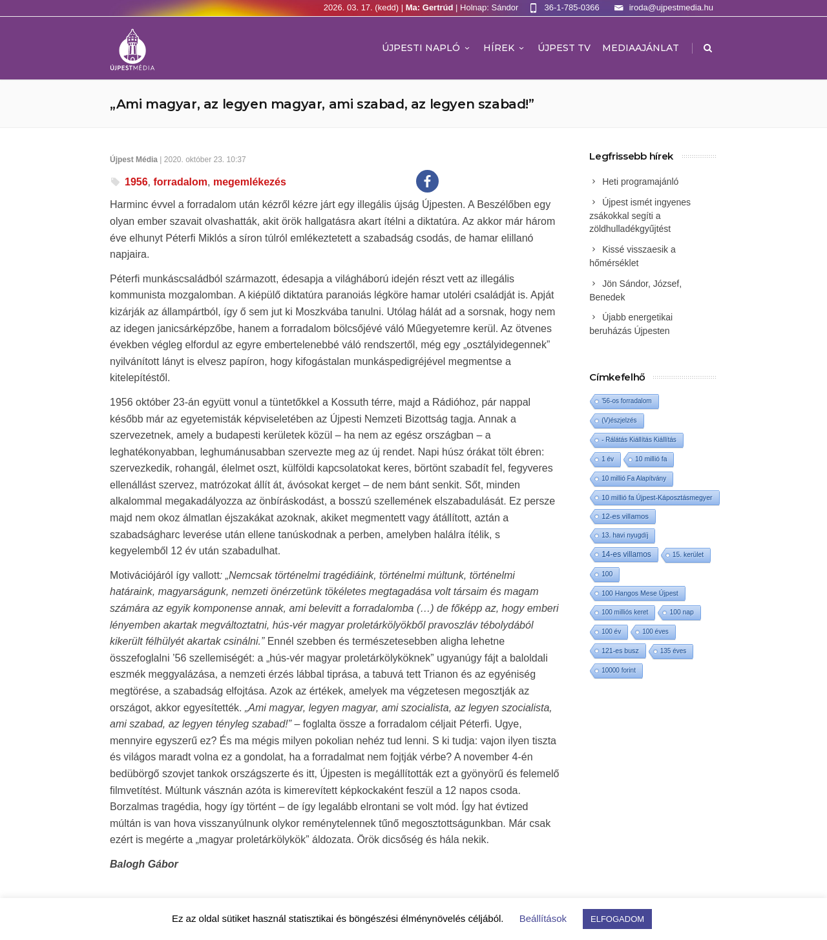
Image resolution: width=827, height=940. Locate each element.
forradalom (180, 181)
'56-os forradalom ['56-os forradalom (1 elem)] (627, 400)
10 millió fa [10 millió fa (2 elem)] (651, 459)
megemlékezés (249, 181)
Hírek (504, 48)
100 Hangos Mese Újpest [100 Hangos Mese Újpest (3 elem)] (640, 593)
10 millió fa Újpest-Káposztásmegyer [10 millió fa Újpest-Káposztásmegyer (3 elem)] (657, 497)
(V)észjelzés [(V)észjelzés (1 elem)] (619, 420)
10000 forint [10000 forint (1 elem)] (619, 670)
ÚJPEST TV (564, 48)
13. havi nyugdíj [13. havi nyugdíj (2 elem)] (625, 535)
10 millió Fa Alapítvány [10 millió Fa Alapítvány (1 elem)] (634, 478)
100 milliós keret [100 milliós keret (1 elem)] (625, 612)
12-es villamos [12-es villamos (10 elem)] (625, 516)
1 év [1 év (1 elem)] (608, 459)
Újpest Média (134, 159)
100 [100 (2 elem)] (607, 574)
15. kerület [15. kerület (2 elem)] (688, 554)
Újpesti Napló (427, 48)
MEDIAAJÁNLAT (640, 48)
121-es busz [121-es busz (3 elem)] (620, 650)
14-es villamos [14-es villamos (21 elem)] (626, 554)
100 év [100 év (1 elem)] (611, 631)
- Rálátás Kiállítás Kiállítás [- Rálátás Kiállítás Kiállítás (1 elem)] (639, 439)
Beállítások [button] (543, 918)
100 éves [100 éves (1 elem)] (655, 631)
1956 (136, 181)
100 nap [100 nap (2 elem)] (681, 612)
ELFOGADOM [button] (617, 919)
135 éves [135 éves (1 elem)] (673, 650)
